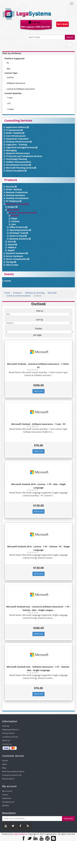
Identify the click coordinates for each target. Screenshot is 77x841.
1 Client (10, 109)
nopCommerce (20, 834)
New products (8, 778)
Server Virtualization (17, 259)
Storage (11, 262)
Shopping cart (8, 802)
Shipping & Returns (10, 729)
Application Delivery (17, 127)
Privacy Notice (8, 733)
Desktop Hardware (15, 195)
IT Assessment (14, 130)
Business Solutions (20, 238)
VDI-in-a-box (12, 264)
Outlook (14, 215)
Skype (14, 218)
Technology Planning (16, 159)
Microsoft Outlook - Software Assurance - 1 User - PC (38, 424)
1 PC (9, 103)
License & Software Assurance (21, 89)
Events (7, 280)
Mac (9, 68)
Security (11, 186)
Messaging (11, 150)
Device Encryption (16, 170)
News (4, 764)
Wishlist (5, 805)
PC (8, 62)
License (10, 77)
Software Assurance (16, 83)
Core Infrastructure (16, 135)
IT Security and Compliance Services (24, 156)
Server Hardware (14, 256)
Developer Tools (19, 233)
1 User (10, 97)
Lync (13, 224)
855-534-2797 (43, 27)
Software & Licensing (17, 204)
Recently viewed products (13, 771)
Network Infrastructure (18, 153)
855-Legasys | (28, 27)
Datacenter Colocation (17, 138)
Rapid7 (11, 250)
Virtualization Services (18, 164)
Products (17, 292)
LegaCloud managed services (21, 147)
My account (7, 791)
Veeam (12, 244)
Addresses (6, 798)
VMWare (12, 247)
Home (7, 292)
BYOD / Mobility (15, 133)
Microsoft (13, 209)
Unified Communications (18, 162)
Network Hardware (17, 253)
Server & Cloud (18, 235)
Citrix (12, 241)
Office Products (18, 227)
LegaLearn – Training (16, 144)
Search (70, 37)
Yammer (15, 221)
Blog (4, 768)
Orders (5, 794)
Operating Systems (20, 230)
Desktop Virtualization (17, 198)
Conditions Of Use (10, 737)
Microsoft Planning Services (21, 167)
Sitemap (5, 726)
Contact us (6, 744)
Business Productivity (17, 192)
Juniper (12, 206)
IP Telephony (13, 201)
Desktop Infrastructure (19, 141)
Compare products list (11, 775)
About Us (6, 740)
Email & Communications (22, 212)
